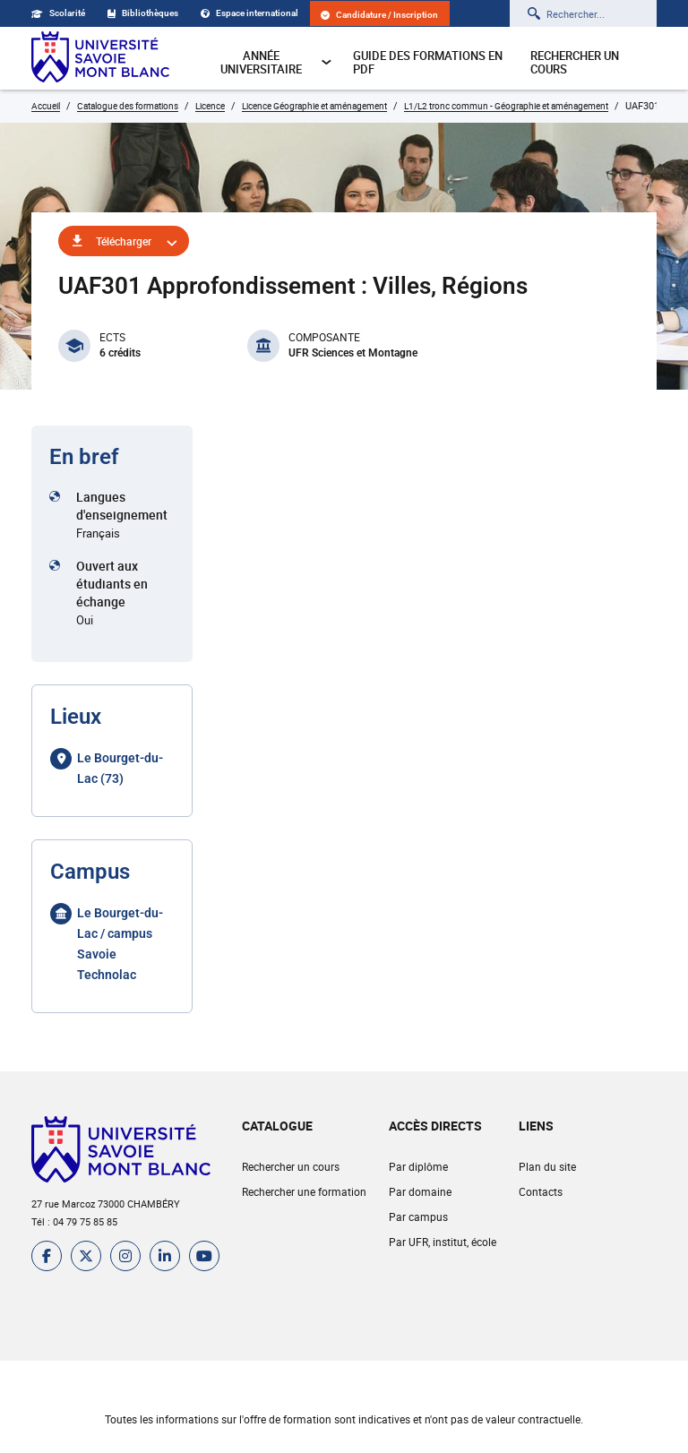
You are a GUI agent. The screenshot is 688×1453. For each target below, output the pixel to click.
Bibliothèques (143, 13)
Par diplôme (418, 1166)
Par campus (418, 1216)
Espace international (249, 13)
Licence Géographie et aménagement (314, 105)
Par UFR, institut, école (442, 1241)
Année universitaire (276, 62)
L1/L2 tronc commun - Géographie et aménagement (506, 105)
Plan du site (547, 1166)
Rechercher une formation (304, 1191)
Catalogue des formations (127, 105)
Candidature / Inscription (379, 15)
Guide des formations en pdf (428, 62)
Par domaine (420, 1191)
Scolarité (58, 13)
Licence (210, 105)
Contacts (541, 1191)
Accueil (45, 105)
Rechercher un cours (574, 62)
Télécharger (123, 241)
